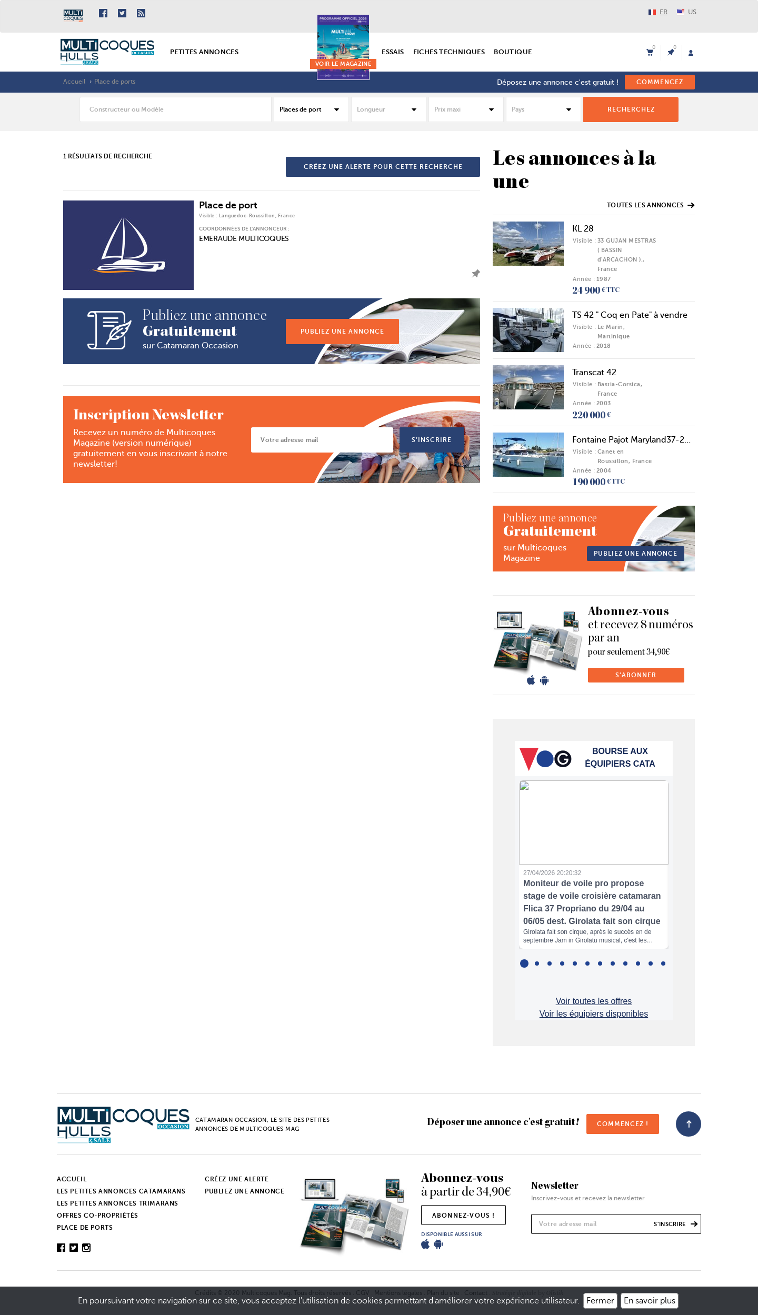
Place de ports (114, 81)
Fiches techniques (449, 52)
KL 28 (583, 229)
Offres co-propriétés (97, 1215)
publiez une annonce (342, 331)
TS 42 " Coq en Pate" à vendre (629, 315)
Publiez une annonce (244, 1191)
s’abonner (635, 675)
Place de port (228, 205)
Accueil (74, 81)
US (686, 12)
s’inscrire (432, 440)
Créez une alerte (237, 1179)
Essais (393, 52)
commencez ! (623, 1124)
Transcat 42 (594, 372)
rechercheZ (631, 109)
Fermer (600, 1301)
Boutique (513, 52)
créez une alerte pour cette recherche (383, 166)
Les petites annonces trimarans (117, 1203)
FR (658, 12)
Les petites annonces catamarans (121, 1191)
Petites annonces (204, 52)
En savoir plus (649, 1301)
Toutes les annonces (650, 205)
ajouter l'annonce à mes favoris (473, 274)
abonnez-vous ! (463, 1215)
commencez (659, 82)
